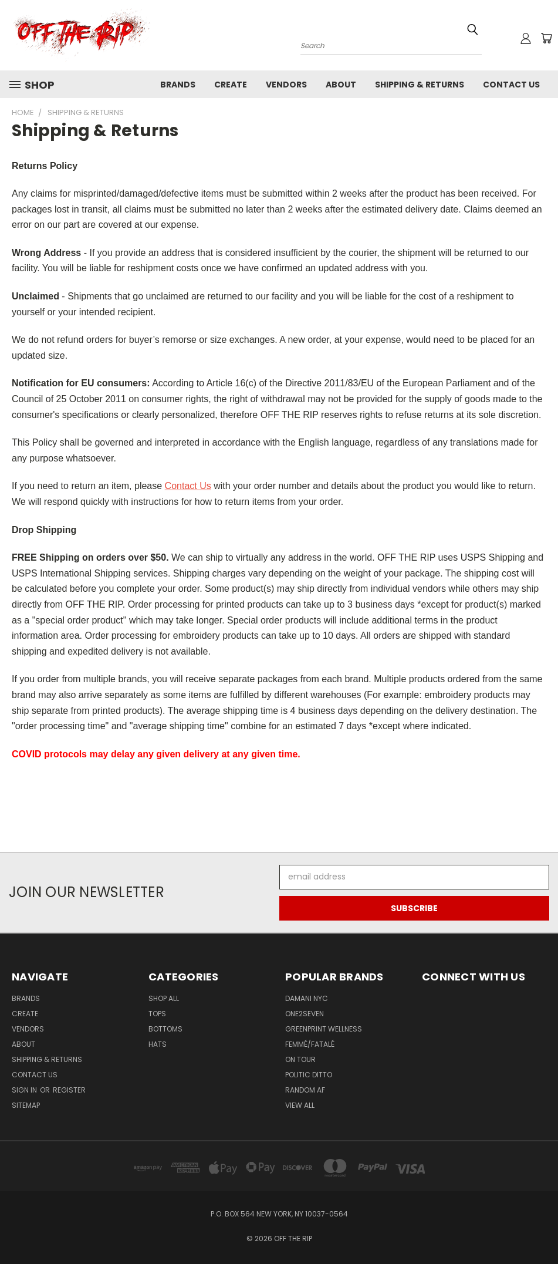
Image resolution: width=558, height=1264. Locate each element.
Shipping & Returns (419, 84)
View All (299, 1105)
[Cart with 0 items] (546, 38)
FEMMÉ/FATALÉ (309, 1044)
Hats (157, 1044)
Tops (157, 1014)
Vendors (286, 84)
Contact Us (511, 84)
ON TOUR (300, 1059)
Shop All (163, 998)
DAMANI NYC (306, 998)
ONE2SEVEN (304, 1014)
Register (69, 1090)
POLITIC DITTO (308, 1075)
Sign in (25, 1090)
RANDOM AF (305, 1090)
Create (230, 84)
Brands (177, 84)
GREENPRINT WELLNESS (323, 1029)
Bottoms (165, 1029)
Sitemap (26, 1105)
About (341, 84)
